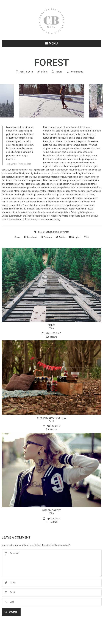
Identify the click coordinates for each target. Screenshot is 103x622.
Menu (51, 43)
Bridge (51, 325)
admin (44, 72)
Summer (57, 232)
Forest (41, 232)
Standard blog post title (51, 418)
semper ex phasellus (50, 173)
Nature (59, 72)
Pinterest (47, 237)
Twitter (61, 237)
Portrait (53, 522)
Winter (65, 232)
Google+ (75, 237)
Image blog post (51, 510)
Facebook (30, 237)
